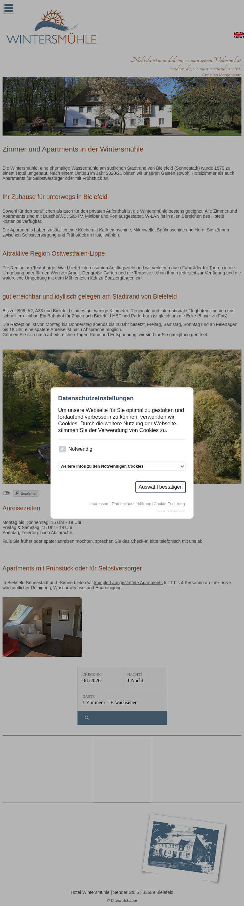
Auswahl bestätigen (161, 487)
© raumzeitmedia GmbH (171, 511)
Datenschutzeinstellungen (96, 398)
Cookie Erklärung (169, 503)
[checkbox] (62, 449)
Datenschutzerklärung (131, 503)
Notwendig (75, 449)
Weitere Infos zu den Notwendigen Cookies (101, 466)
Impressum (99, 503)
